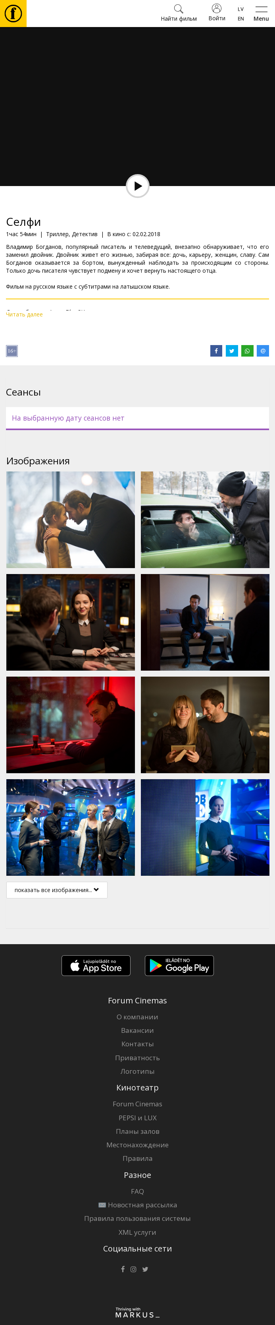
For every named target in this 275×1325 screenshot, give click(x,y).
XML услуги (137, 1232)
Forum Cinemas (137, 1103)
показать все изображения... (57, 890)
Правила (138, 1158)
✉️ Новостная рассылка (137, 1204)
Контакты (137, 1043)
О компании (137, 1016)
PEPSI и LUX (138, 1117)
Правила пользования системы (137, 1218)
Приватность (137, 1057)
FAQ (137, 1191)
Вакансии (137, 1030)
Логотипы (138, 1071)
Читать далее (24, 314)
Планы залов (138, 1131)
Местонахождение (137, 1144)
